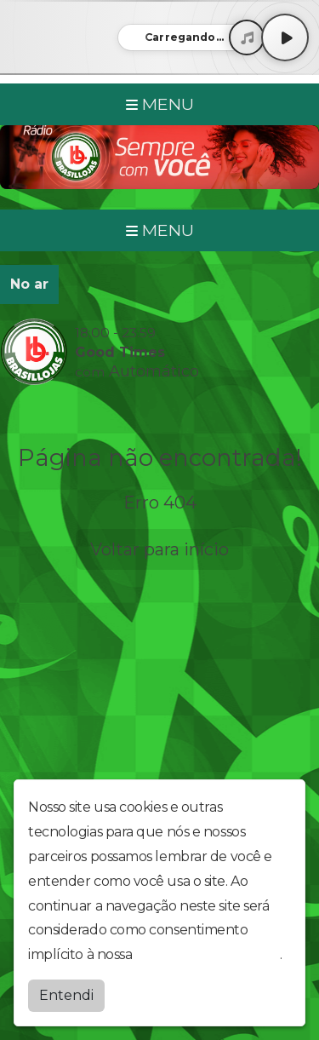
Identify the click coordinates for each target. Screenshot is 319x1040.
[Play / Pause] (285, 37)
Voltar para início (159, 549)
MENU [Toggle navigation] (160, 104)
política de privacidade (207, 954)
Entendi (66, 995)
